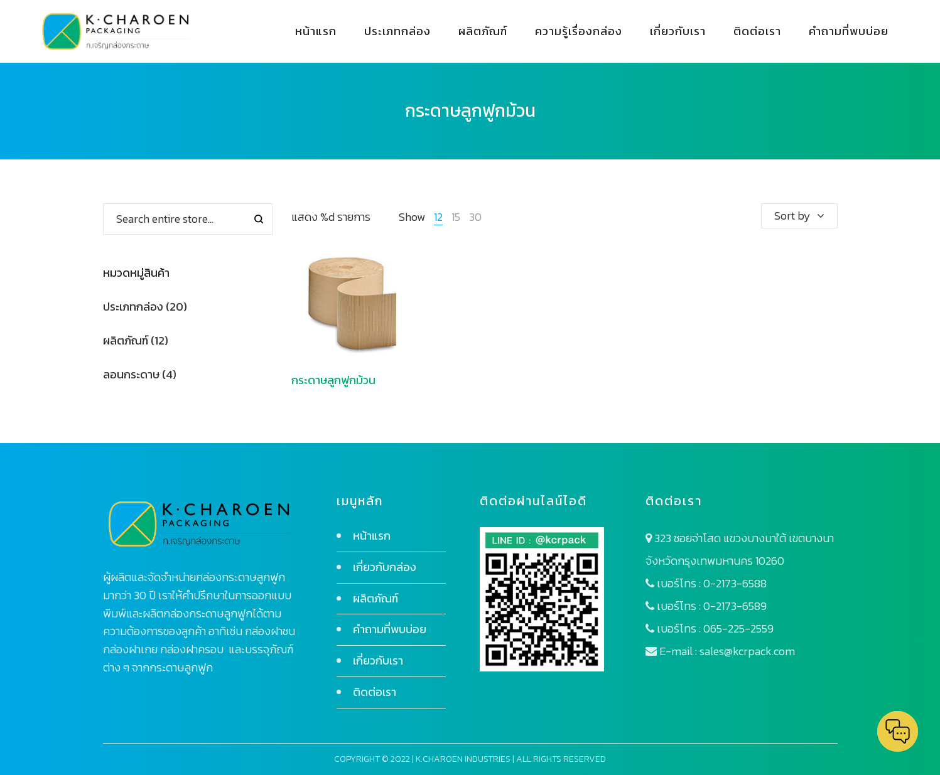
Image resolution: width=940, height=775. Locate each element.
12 (438, 216)
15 (455, 216)
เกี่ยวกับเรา (378, 660)
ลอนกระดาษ (131, 374)
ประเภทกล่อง (133, 306)
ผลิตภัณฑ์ (125, 340)
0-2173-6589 (735, 605)
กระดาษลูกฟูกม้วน (333, 379)
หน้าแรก (372, 535)
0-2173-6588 (735, 583)
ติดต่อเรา (374, 691)
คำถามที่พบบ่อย (389, 629)
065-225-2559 (738, 628)
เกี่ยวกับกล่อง (384, 567)
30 (475, 216)
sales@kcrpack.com (747, 651)
